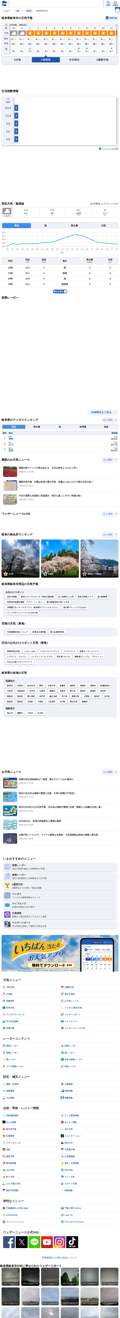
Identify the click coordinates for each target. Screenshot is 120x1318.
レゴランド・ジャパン (16, 657)
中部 (17, 11)
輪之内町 (53, 696)
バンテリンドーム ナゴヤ (41, 657)
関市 (41, 686)
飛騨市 (20, 713)
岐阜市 (10, 686)
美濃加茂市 (105, 686)
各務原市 (21, 691)
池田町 (97, 696)
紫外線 (8, 108)
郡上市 (73, 691)
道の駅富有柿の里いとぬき (58, 602)
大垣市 (20, 686)
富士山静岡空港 (57, 632)
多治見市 (31, 686)
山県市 (42, 691)
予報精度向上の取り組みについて (59, 1257)
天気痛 (8, 116)
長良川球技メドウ (85, 597)
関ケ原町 (31, 696)
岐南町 (93, 691)
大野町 (87, 696)
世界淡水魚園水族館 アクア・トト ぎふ (24, 602)
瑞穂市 (52, 691)
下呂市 (30, 713)
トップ (6, 11)
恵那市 (93, 686)
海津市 (83, 691)
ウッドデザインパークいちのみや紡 (22, 613)
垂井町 (20, 696)
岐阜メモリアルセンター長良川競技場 (37, 597)
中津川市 (51, 686)
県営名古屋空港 (39, 632)
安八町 (64, 696)
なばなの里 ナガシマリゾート (20, 662)
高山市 (10, 713)
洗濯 (8, 139)
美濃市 (62, 686)
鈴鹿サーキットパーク (89, 651)
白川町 (62, 702)
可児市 (32, 691)
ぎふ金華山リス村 (65, 597)
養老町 (10, 696)
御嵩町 (85, 702)
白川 (11, 444)
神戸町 (42, 696)
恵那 (11, 450)
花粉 (8, 131)
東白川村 (74, 702)
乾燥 (8, 123)
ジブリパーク (69, 651)
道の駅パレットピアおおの (74, 607)
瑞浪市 (73, 686)
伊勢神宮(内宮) (13, 651)
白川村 (40, 713)
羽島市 (83, 686)
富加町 (20, 702)
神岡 (11, 439)
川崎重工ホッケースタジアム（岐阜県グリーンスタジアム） (33, 607)
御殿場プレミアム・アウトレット (89, 657)
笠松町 (103, 691)
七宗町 (40, 702)
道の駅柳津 (102, 597)
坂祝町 (10, 702)
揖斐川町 (75, 696)
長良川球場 (12, 597)
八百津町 (51, 702)
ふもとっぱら (30, 651)
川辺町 (30, 702)
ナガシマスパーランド (49, 651)
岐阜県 (29, 11)
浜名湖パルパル (63, 657)
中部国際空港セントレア (17, 632)
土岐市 (10, 691)
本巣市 (62, 691)
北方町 (107, 696)
